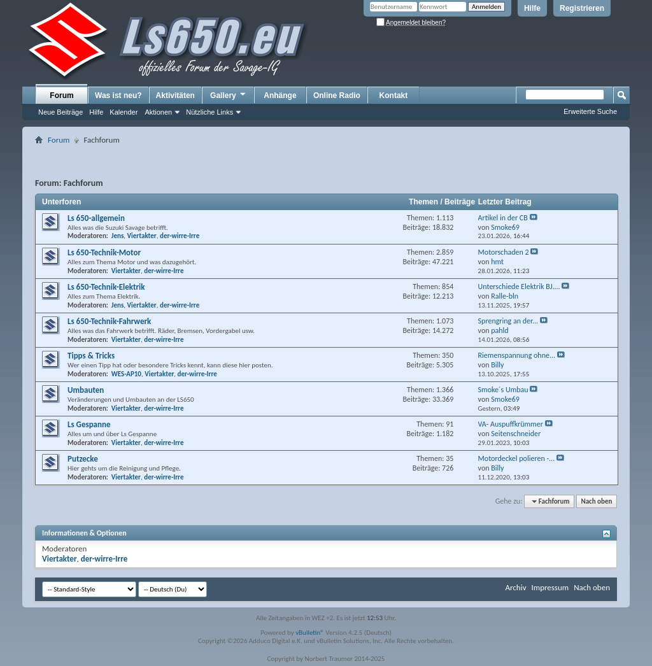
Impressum (550, 587)
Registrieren (582, 8)
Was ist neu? (118, 95)
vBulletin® (309, 632)
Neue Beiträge (60, 112)
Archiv (515, 587)
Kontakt (393, 95)
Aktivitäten (175, 95)
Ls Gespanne (89, 424)
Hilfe (532, 8)
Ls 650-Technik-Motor (104, 252)
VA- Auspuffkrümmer (510, 424)
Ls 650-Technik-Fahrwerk (109, 321)
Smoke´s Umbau (503, 389)
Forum (61, 95)
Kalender (124, 112)
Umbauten (85, 390)
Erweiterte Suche (590, 111)
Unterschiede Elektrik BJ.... (519, 286)
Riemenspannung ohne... (516, 355)
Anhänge (280, 95)
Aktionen (158, 112)
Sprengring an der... (508, 320)
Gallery (228, 95)
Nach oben (596, 501)
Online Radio (336, 95)
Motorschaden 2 (503, 252)
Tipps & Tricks (91, 355)
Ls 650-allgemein (96, 218)
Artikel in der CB (503, 217)
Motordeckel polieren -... (516, 458)
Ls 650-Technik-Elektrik (106, 287)
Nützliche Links (209, 112)
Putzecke (82, 459)
